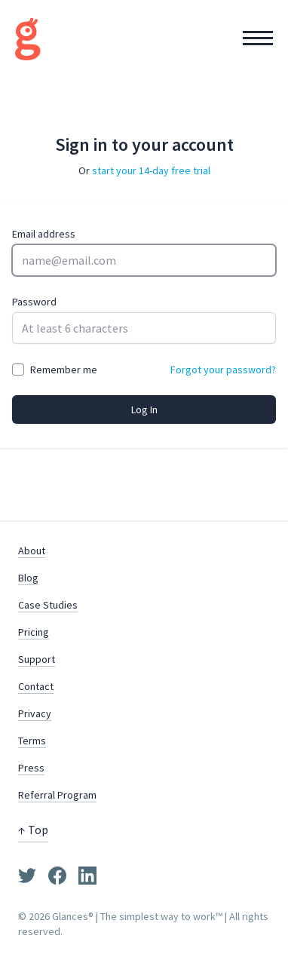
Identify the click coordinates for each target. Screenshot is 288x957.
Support (36, 659)
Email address (43, 234)
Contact (36, 686)
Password (34, 301)
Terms (32, 740)
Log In (144, 409)
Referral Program (57, 795)
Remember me (63, 369)
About (31, 550)
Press (31, 767)
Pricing (33, 632)
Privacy (34, 713)
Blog (28, 577)
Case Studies (48, 605)
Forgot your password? (223, 369)
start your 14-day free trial (151, 170)
